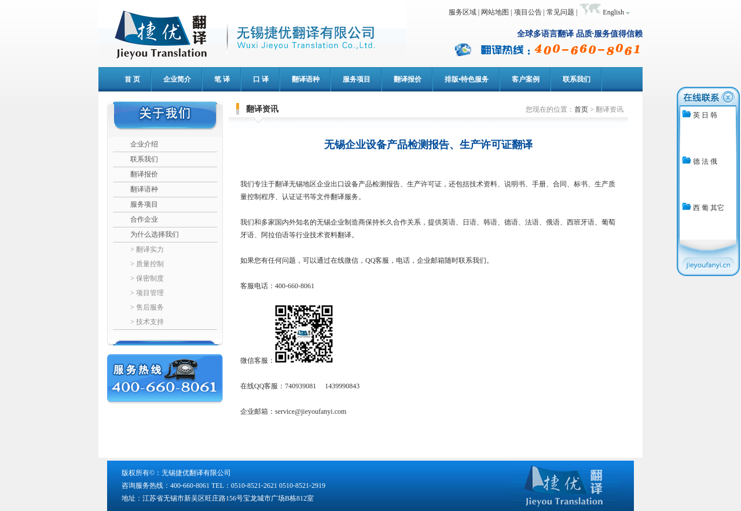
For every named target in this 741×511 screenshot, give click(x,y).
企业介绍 (144, 144)
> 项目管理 (147, 293)
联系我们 (144, 159)
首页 (581, 109)
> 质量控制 (147, 264)
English (613, 12)
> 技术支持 (147, 322)
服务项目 (144, 204)
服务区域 (462, 12)
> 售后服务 (147, 307)
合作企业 (144, 219)
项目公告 (528, 12)
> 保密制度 (147, 278)
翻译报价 (144, 174)
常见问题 (560, 12)
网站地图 (495, 12)
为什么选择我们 (154, 234)
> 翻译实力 (147, 249)
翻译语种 (144, 189)
